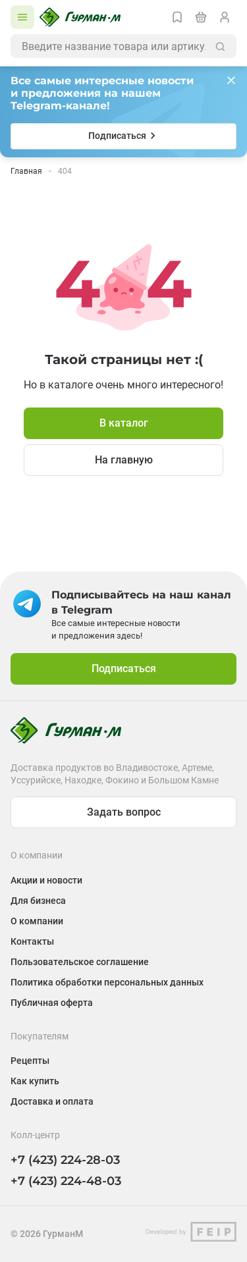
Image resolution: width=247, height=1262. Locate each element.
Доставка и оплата (52, 1101)
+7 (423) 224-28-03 (65, 1160)
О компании (37, 921)
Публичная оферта (52, 1002)
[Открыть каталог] (22, 17)
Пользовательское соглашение (80, 962)
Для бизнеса (38, 900)
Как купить (35, 1081)
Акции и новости (46, 880)
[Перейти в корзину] (201, 17)
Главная (26, 171)
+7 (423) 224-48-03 (66, 1181)
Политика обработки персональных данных (107, 982)
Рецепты (30, 1060)
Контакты (32, 941)
